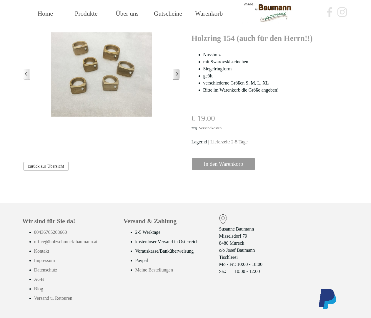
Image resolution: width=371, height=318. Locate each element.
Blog (38, 288)
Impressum (44, 260)
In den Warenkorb (223, 164)
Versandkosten (210, 128)
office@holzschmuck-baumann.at (66, 241)
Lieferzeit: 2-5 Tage (229, 141)
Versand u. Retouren (53, 298)
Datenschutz (45, 269)
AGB (39, 279)
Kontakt (41, 251)
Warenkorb (209, 13)
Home (45, 13)
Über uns (127, 13)
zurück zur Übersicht (46, 166)
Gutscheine (168, 13)
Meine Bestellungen (154, 269)
